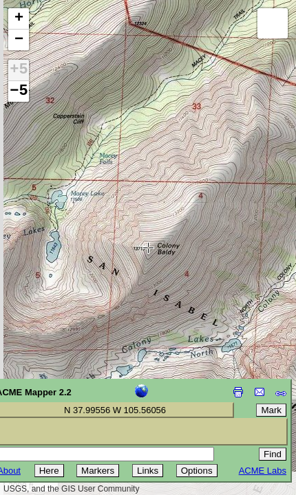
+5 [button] (19, 70)
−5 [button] (19, 91)
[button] (18, 19)
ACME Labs (262, 470)
